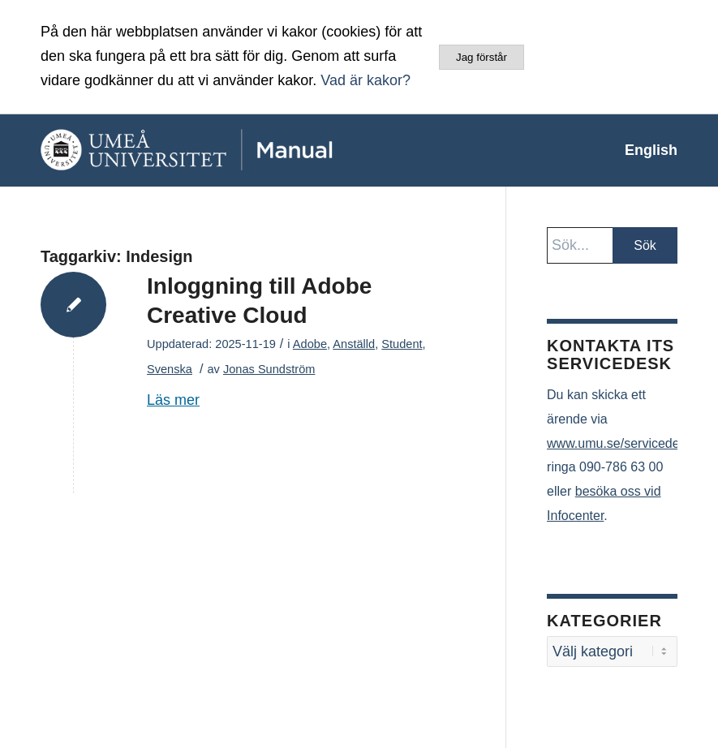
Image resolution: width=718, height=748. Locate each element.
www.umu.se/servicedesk (620, 443)
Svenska (169, 369)
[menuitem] (642, 150)
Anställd (354, 343)
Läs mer (173, 400)
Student (401, 343)
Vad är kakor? (365, 80)
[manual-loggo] (223, 150)
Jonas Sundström (269, 369)
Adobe (310, 343)
